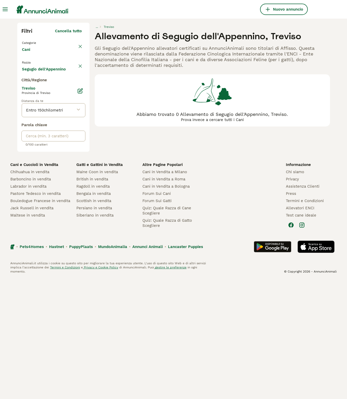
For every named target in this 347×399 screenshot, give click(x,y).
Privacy (292, 298)
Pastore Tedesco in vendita (35, 312)
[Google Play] (272, 366)
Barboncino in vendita (30, 298)
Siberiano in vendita (95, 334)
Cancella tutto (68, 31)
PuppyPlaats (81, 366)
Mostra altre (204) (64, 187)
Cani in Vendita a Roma (163, 298)
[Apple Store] (316, 366)
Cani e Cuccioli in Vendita (34, 284)
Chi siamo (295, 291)
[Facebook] (291, 344)
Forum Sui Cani (156, 312)
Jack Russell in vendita (31, 327)
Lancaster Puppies (185, 366)
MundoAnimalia (112, 366)
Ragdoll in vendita (93, 305)
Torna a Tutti (35, 42)
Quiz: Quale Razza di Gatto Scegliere (167, 342)
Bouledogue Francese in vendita (40, 320)
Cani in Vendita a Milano (164, 291)
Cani (27, 54)
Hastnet (56, 366)
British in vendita (92, 298)
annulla (75, 69)
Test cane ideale (301, 334)
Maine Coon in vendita (97, 291)
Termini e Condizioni (305, 320)
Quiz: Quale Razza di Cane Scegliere (166, 330)
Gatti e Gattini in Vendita (99, 284)
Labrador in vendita (28, 305)
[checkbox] (24, 93)
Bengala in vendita (93, 312)
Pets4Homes (32, 366)
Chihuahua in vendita (29, 291)
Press (291, 312)
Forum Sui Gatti (157, 320)
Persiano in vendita (94, 327)
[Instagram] (302, 344)
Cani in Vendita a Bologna (166, 305)
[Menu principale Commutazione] (5, 9)
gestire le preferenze (170, 386)
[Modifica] (80, 210)
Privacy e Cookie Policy (100, 386)
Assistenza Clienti (302, 305)
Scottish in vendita (93, 320)
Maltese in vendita (27, 334)
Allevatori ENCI (300, 327)
